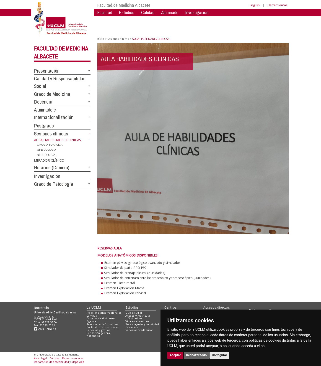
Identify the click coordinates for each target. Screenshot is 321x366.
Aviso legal (40, 358)
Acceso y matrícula (137, 315)
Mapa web (78, 361)
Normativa (93, 335)
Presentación (47, 70)
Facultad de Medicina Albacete (123, 5)
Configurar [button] (219, 355)
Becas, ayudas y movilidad (142, 324)
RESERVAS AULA (109, 248)
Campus (92, 315)
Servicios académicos (139, 330)
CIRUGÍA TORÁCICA (49, 144)
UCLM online (133, 318)
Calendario (132, 327)
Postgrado (44, 125)
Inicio (100, 39)
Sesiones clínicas (51, 133)
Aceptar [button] (175, 355)
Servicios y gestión (99, 330)
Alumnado (170, 12)
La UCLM (94, 307)
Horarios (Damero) (51, 167)
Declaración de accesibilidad (51, 361)
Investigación (196, 12)
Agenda (91, 321)
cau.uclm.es (45, 329)
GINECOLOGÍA (46, 149)
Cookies (54, 358)
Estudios (126, 12)
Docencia (43, 101)
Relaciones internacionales (104, 312)
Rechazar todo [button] (196, 355)
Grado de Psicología (53, 183)
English (254, 5)
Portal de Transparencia (102, 327)
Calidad (147, 12)
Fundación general (99, 333)
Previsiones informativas (103, 324)
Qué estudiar (133, 312)
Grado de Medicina (52, 94)
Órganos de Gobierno (101, 318)
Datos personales (72, 358)
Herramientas (277, 5)
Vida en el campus (137, 321)
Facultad (104, 12)
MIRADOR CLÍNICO (49, 160)
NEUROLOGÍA (46, 155)
